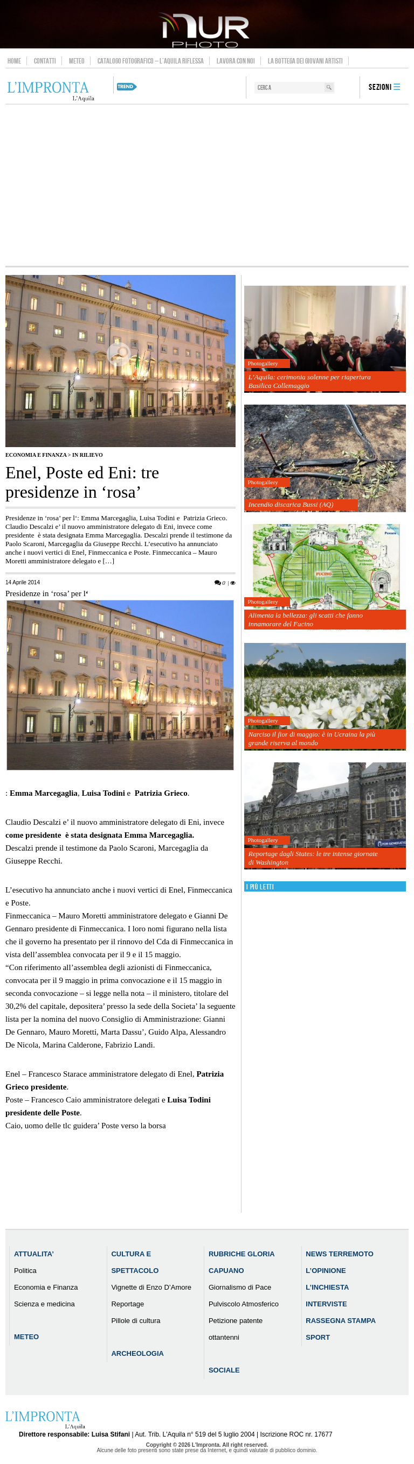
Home (14, 60)
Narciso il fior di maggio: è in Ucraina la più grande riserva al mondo (312, 738)
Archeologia (137, 1353)
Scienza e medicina (44, 1304)
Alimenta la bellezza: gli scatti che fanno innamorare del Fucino (306, 619)
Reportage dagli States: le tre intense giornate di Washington (313, 858)
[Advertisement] (207, 185)
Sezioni (380, 87)
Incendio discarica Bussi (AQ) (291, 504)
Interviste (326, 1304)
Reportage (127, 1304)
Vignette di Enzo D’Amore (151, 1287)
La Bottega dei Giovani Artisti (305, 60)
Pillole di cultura (135, 1321)
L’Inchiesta (327, 1287)
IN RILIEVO (87, 455)
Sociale (224, 1370)
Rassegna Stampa (341, 1321)
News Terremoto (339, 1254)
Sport (318, 1337)
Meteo (77, 60)
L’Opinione (326, 1271)
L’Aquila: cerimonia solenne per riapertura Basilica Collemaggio (310, 381)
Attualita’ (34, 1254)
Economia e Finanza (35, 455)
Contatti (45, 60)
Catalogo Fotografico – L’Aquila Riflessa (151, 60)
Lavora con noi (236, 60)
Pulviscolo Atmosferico (244, 1304)
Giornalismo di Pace (240, 1287)
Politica (25, 1271)
